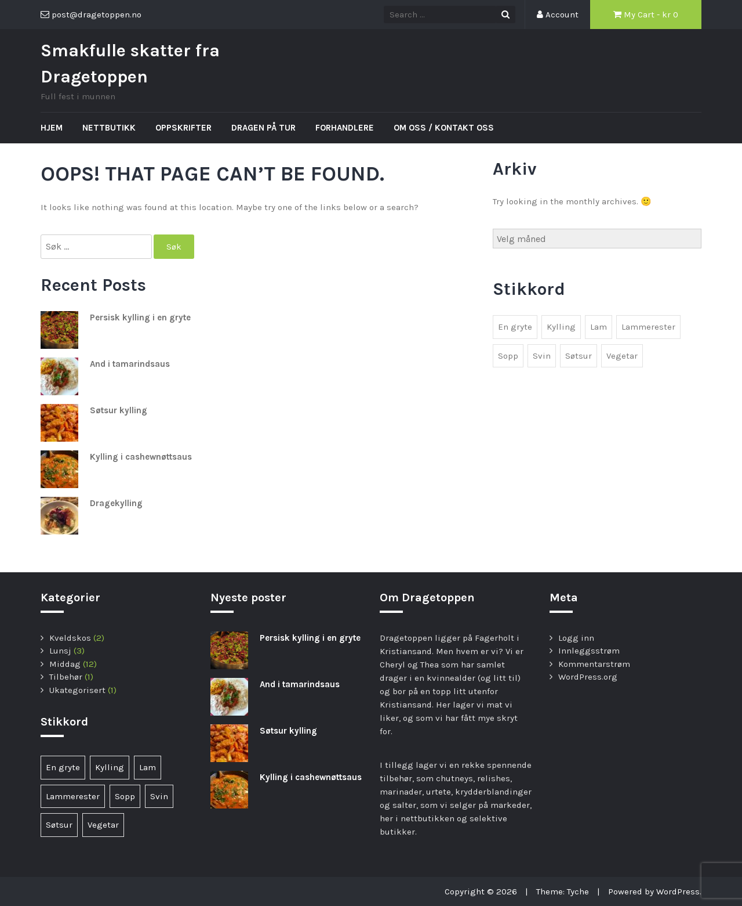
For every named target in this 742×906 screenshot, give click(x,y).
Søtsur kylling (118, 410)
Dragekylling (116, 503)
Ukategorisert (77, 690)
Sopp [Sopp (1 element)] (508, 356)
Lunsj (60, 650)
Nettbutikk (109, 127)
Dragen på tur (263, 127)
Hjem (52, 127)
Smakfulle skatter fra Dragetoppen (130, 63)
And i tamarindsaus (130, 364)
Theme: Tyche (562, 891)
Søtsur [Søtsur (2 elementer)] (578, 356)
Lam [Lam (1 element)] (598, 327)
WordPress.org (587, 677)
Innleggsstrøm (589, 650)
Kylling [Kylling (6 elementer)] (561, 327)
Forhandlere (344, 127)
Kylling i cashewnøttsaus (141, 457)
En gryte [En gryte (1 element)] (515, 327)
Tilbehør (65, 677)
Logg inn (576, 638)
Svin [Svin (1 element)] (542, 356)
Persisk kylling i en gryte (140, 317)
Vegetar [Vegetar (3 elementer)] (622, 356)
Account (558, 14)
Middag (65, 664)
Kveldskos (70, 638)
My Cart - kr (645, 14)
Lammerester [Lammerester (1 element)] (648, 327)
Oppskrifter (183, 127)
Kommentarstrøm (594, 664)
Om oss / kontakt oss (444, 127)
